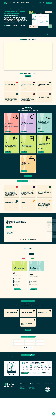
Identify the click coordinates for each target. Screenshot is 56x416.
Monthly (25, 271)
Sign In (43, 2)
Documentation (22, 412)
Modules (14, 2)
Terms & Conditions (31, 409)
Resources (23, 2)
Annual (31, 271)
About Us (21, 409)
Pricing (18, 2)
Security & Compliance (32, 412)
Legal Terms (31, 408)
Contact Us (27, 2)
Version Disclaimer (31, 411)
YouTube (38, 409)
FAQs (21, 411)
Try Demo (49, 2)
